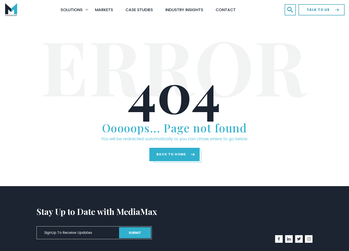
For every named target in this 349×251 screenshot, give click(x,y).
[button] (290, 9)
